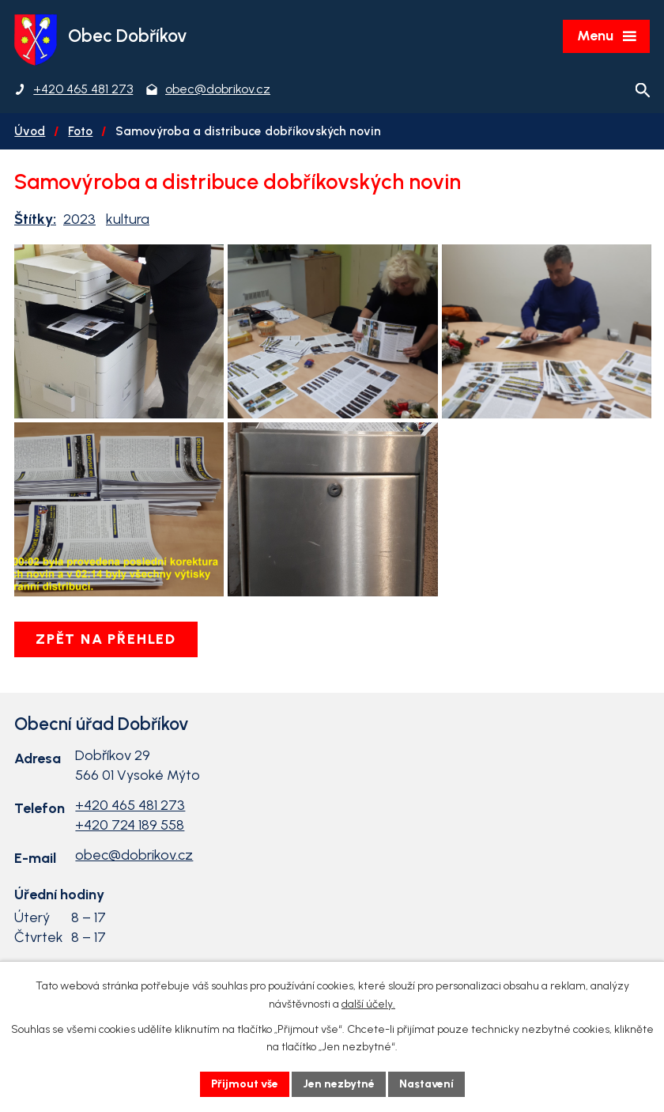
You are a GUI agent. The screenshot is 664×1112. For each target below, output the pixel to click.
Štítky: (35, 219)
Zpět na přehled (106, 639)
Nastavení (426, 1084)
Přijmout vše (244, 1084)
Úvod (29, 130)
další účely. (368, 1004)
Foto (80, 130)
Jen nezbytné (339, 1084)
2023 (79, 219)
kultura (127, 219)
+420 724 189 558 (129, 825)
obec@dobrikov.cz (134, 855)
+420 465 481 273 (130, 805)
